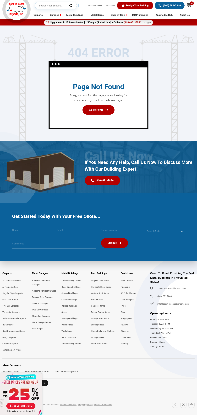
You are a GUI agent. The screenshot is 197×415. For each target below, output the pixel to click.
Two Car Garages (40, 310)
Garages (54, 15)
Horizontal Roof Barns (101, 287)
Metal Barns (97, 15)
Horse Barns (97, 299)
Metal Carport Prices (12, 350)
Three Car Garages (41, 316)
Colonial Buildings (69, 293)
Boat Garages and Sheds (13, 331)
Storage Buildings (69, 318)
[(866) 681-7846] (170, 5)
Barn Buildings (99, 273)
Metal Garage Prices (41, 322)
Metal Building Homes (71, 280)
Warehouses (67, 325)
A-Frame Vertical (10, 287)
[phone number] (121, 231)
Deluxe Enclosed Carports (14, 318)
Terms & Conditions (103, 404)
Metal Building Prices (71, 343)
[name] (32, 231)
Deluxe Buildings (69, 306)
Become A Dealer (95, 5)
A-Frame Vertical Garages (44, 291)
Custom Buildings (69, 299)
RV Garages (37, 328)
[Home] (135, 5)
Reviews (124, 325)
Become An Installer (110, 7)
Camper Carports (10, 343)
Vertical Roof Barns (100, 293)
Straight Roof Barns (100, 318)
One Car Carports (10, 299)
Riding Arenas (97, 337)
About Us (185, 15)
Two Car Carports (10, 306)
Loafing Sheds (97, 325)
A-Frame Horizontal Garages (41, 282)
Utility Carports (9, 337)
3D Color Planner (128, 293)
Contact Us (126, 337)
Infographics (126, 318)
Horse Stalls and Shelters (103, 331)
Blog (123, 312)
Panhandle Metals (10, 371)
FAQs (123, 306)
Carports (38, 15)
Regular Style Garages (42, 297)
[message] (54, 244)
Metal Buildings (74, 15)
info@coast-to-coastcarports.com (173, 304)
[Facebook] (175, 405)
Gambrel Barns (98, 306)
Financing (125, 287)
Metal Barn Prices (99, 343)
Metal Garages (40, 273)
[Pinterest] (191, 405)
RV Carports (8, 325)
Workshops (66, 331)
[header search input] (56, 5)
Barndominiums (68, 337)
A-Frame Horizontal (11, 280)
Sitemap (124, 343)
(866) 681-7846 (132, 22)
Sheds (64, 312)
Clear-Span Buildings (71, 287)
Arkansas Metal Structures (36, 371)
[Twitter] (183, 405)
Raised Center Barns (100, 312)
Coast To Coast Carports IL (66, 371)
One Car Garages (40, 303)
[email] (76, 231)
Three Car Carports (11, 312)
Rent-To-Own (127, 280)
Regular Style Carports (12, 293)
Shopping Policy (85, 404)
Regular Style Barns (100, 280)
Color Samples (127, 299)
